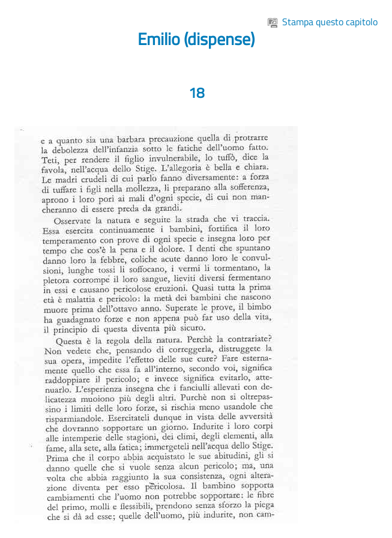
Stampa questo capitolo (323, 21)
